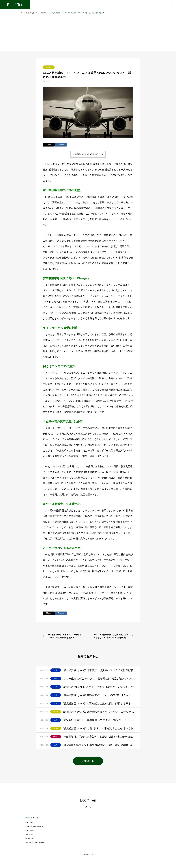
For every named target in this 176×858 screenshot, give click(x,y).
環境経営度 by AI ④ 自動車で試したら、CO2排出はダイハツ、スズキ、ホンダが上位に (100, 695)
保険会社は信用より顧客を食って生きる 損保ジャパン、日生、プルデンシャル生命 (100, 720)
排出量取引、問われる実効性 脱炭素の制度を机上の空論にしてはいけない (100, 736)
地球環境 (55, 736)
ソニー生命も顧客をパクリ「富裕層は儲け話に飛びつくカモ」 (100, 678)
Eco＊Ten (29, 822)
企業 (55, 670)
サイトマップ (30, 834)
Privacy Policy (31, 817)
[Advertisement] (88, 34)
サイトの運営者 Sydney (34, 842)
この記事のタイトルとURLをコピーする (88, 154)
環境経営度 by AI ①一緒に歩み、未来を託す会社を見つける (98, 728)
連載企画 (49, 67)
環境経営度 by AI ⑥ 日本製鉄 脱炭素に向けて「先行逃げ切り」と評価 (100, 670)
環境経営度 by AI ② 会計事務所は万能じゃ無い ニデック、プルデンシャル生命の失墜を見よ (100, 711)
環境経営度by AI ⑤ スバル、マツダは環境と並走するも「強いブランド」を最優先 (100, 686)
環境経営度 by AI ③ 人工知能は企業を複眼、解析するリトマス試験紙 (100, 703)
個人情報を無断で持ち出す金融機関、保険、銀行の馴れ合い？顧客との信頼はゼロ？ (100, 745)
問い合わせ (29, 838)
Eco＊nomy (29, 830)
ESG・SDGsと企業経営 (34, 826)
